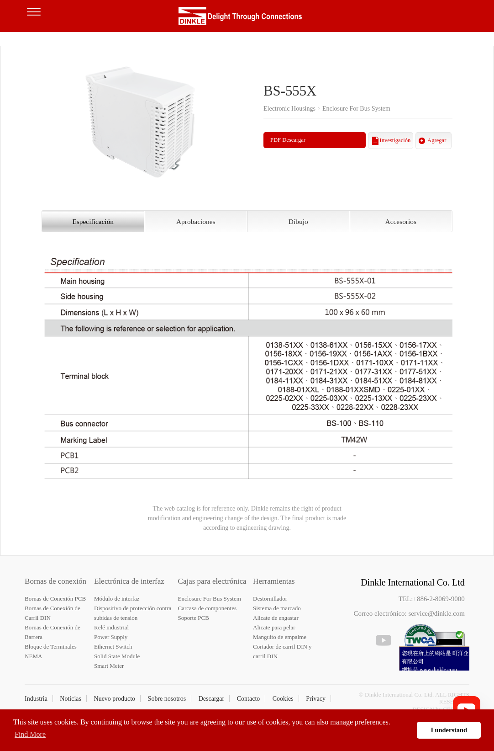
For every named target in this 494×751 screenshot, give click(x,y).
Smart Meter (109, 665)
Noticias (70, 698)
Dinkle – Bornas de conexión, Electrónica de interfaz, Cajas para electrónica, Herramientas (247, 18)
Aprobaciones (195, 221)
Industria (36, 698)
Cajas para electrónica (212, 581)
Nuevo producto (115, 698)
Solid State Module (117, 656)
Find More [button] (30, 734)
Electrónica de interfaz (129, 581)
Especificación (93, 221)
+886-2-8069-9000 (438, 598)
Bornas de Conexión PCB (55, 598)
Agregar (436, 140)
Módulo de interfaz (117, 598)
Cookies (283, 698)
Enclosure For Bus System (209, 598)
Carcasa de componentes (207, 608)
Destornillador (270, 598)
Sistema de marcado (277, 608)
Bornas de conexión (55, 581)
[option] (140, 120)
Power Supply (110, 637)
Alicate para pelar (274, 627)
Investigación (395, 140)
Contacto (248, 698)
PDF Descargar (287, 140)
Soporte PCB (193, 617)
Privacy (316, 698)
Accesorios (400, 221)
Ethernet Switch (113, 646)
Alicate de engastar (276, 617)
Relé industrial (111, 627)
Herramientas (274, 581)
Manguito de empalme (279, 637)
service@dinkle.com (437, 613)
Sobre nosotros (167, 698)
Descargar (212, 698)
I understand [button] (449, 730)
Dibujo (298, 221)
